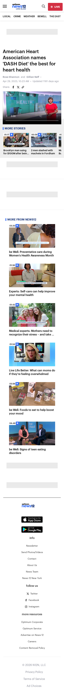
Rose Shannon (11, 77)
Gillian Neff (32, 77)
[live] (55, 7)
